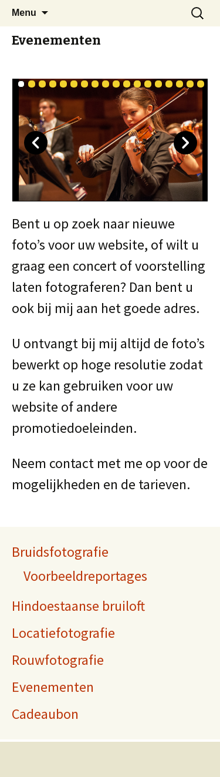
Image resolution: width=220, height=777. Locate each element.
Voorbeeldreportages (85, 576)
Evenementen (56, 40)
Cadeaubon (45, 714)
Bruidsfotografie (60, 552)
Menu (24, 13)
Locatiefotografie (63, 633)
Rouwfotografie (58, 660)
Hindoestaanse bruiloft (78, 606)
